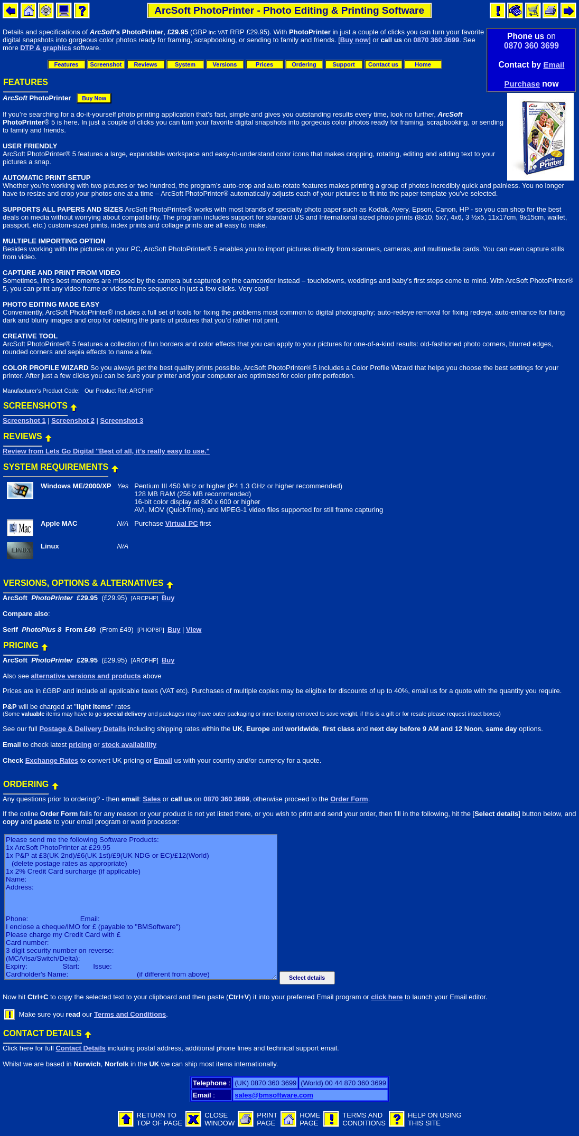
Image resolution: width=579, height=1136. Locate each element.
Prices (264, 64)
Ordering (304, 64)
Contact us (383, 64)
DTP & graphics (45, 48)
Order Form (349, 799)
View (193, 629)
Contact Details (80, 1048)
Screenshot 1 (24, 420)
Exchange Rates (51, 760)
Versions (225, 64)
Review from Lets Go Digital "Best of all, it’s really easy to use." (106, 451)
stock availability (128, 745)
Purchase (522, 83)
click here (387, 997)
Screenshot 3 (122, 420)
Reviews (145, 64)
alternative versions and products (86, 676)
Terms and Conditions (130, 1014)
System (185, 64)
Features (66, 64)
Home (423, 64)
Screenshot (106, 64)
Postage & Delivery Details (82, 729)
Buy (168, 598)
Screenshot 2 (73, 420)
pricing (80, 745)
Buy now (354, 40)
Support (343, 64)
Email (553, 64)
